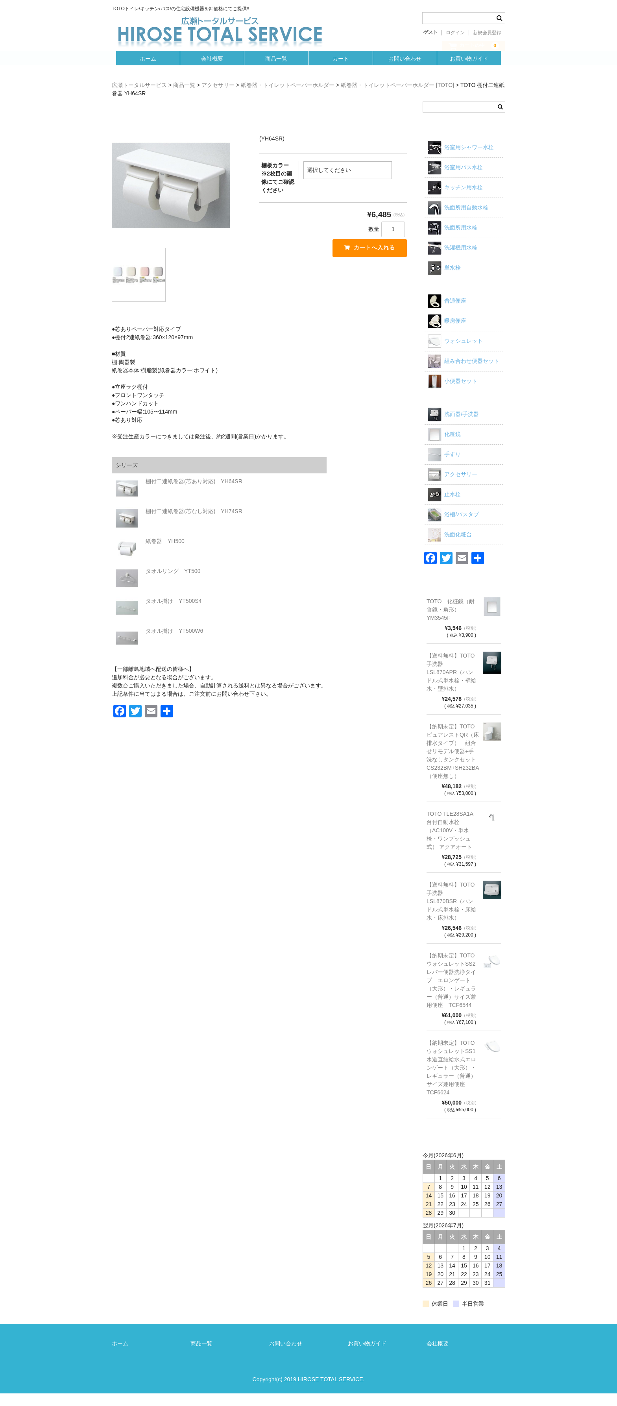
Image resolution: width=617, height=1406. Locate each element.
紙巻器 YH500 (165, 554)
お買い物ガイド (472, 70)
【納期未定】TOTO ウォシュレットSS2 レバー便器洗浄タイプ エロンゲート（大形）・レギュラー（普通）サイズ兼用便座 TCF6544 (453, 993)
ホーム (145, 70)
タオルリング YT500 (173, 583)
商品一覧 (276, 70)
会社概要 (210, 70)
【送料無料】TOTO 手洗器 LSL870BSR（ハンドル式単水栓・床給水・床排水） (453, 913)
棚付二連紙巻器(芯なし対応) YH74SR (194, 524)
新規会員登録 (487, 32)
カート (341, 70)
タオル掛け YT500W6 (174, 643)
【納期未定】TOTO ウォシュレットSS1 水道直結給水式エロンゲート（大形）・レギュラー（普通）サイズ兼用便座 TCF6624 (453, 1080)
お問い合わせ (406, 70)
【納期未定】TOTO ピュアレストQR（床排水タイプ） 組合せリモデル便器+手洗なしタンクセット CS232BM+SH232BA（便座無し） (453, 764)
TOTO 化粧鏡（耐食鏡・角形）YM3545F (451, 622)
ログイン (455, 32)
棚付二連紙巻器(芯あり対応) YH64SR (194, 494)
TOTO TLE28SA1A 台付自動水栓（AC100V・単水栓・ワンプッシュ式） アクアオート (450, 843)
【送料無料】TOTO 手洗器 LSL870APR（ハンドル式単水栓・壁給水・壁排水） (453, 684)
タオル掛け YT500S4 (173, 613)
